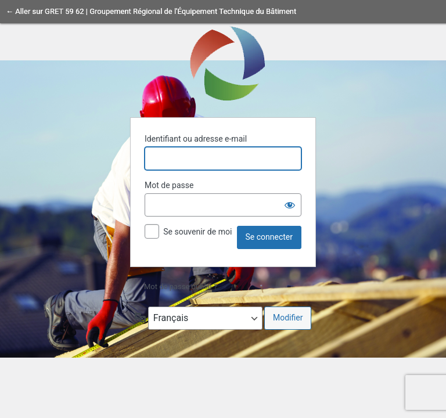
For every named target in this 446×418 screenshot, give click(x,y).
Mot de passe (169, 185)
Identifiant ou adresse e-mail (196, 138)
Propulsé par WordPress (223, 62)
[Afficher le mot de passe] (289, 205)
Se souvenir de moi (197, 231)
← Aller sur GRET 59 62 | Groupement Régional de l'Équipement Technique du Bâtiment (151, 11)
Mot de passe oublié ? (180, 286)
